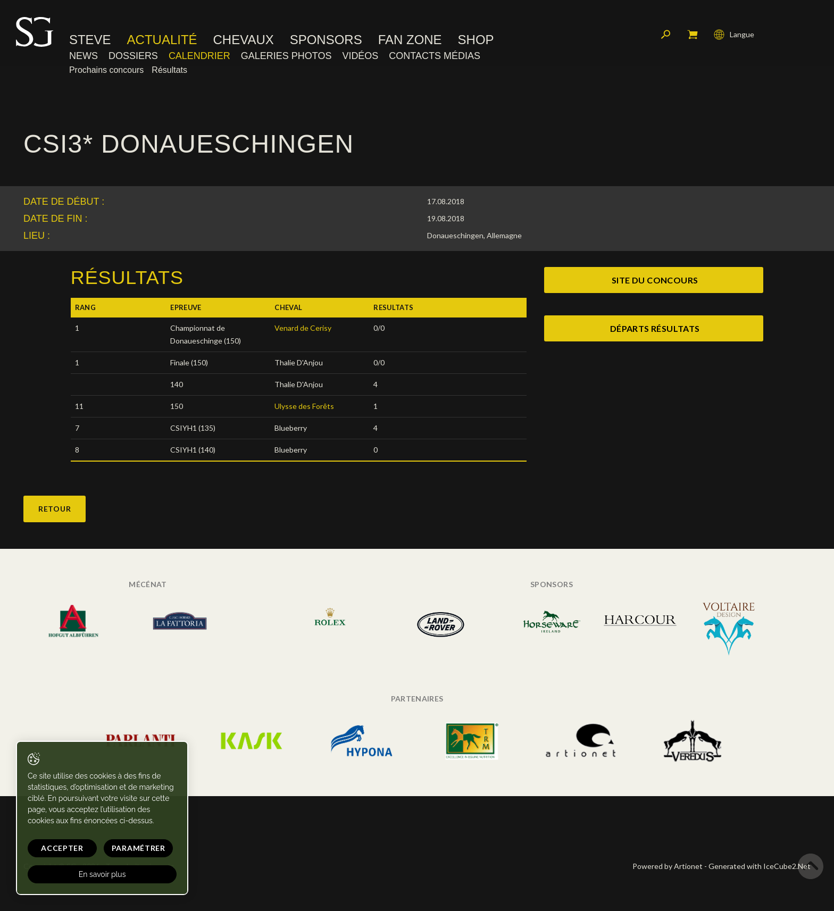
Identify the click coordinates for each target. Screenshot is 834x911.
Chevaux (243, 40)
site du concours (655, 280)
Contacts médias (434, 56)
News (83, 56)
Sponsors (326, 40)
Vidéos (360, 56)
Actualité (162, 40)
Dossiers (133, 56)
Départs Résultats (655, 328)
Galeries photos (286, 56)
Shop (476, 40)
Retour (54, 508)
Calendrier (199, 56)
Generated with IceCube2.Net (759, 866)
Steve (90, 40)
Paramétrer (138, 848)
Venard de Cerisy (302, 327)
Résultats (169, 69)
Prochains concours (106, 69)
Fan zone (410, 40)
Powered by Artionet (667, 866)
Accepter (62, 848)
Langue (734, 34)
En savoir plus (102, 874)
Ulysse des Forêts (304, 406)
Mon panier (692, 34)
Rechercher (666, 34)
